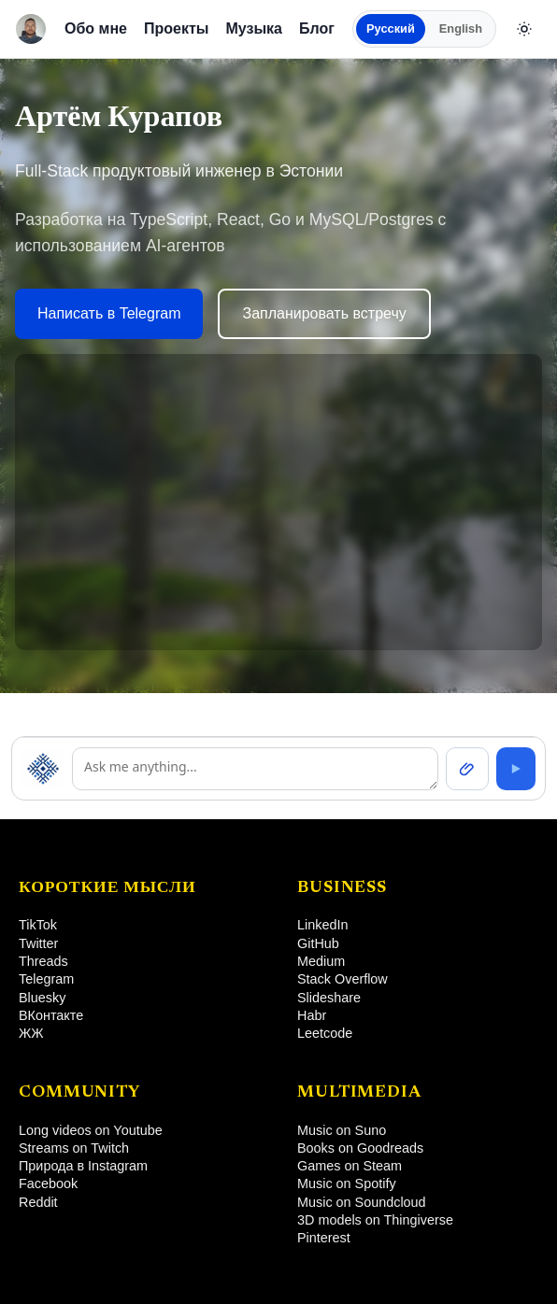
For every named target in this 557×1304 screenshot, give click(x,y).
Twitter (38, 943)
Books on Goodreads (360, 1148)
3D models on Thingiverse (375, 1219)
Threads (43, 961)
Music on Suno (341, 1130)
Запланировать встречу (324, 313)
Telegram (46, 978)
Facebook (48, 1183)
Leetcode (324, 1033)
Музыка (253, 28)
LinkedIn (322, 924)
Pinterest (323, 1237)
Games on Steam (349, 1165)
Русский (390, 28)
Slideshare (329, 997)
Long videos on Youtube (91, 1130)
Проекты (176, 28)
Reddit (38, 1202)
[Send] (516, 768)
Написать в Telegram (108, 313)
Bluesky (42, 997)
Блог (317, 28)
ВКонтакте (51, 1015)
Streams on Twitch (74, 1148)
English (460, 28)
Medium (321, 961)
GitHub (318, 943)
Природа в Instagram (83, 1165)
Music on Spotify (346, 1183)
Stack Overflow (342, 978)
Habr (311, 1015)
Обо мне (95, 28)
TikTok (38, 924)
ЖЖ (31, 1033)
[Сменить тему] (524, 29)
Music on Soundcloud (361, 1202)
